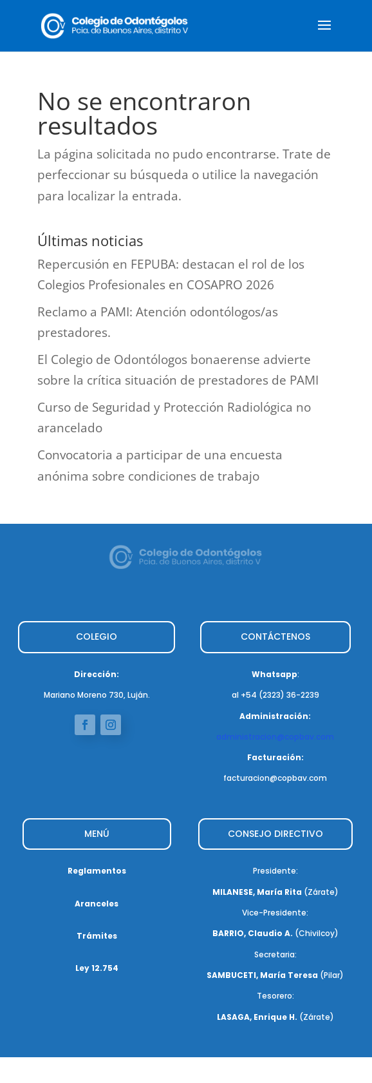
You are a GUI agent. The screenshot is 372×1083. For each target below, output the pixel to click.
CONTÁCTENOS (275, 636)
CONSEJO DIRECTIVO (275, 833)
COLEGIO (96, 636)
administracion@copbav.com (275, 736)
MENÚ (96, 833)
